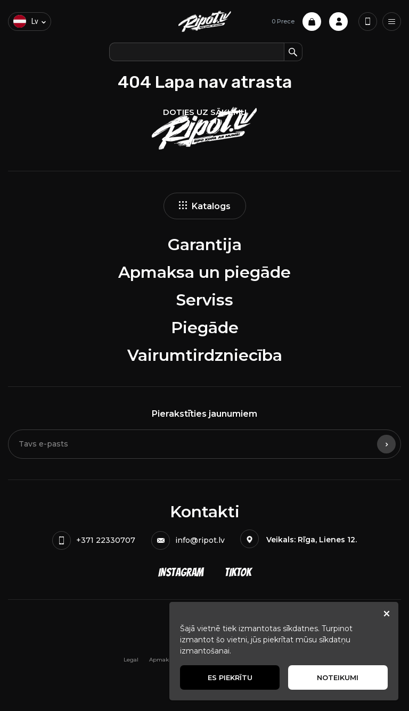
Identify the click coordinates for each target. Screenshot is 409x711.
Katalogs (205, 206)
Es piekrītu (230, 677)
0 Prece (296, 21)
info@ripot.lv (188, 540)
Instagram (180, 572)
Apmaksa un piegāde (204, 272)
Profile (338, 21)
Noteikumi (337, 677)
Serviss (204, 300)
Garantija (205, 244)
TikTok (238, 572)
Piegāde (205, 327)
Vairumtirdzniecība (204, 355)
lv (25, 21)
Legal (131, 659)
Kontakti (205, 512)
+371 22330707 (93, 540)
